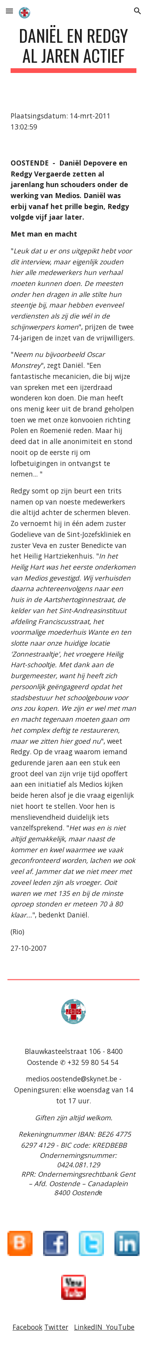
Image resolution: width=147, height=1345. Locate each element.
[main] (73, 49)
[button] (9, 11)
